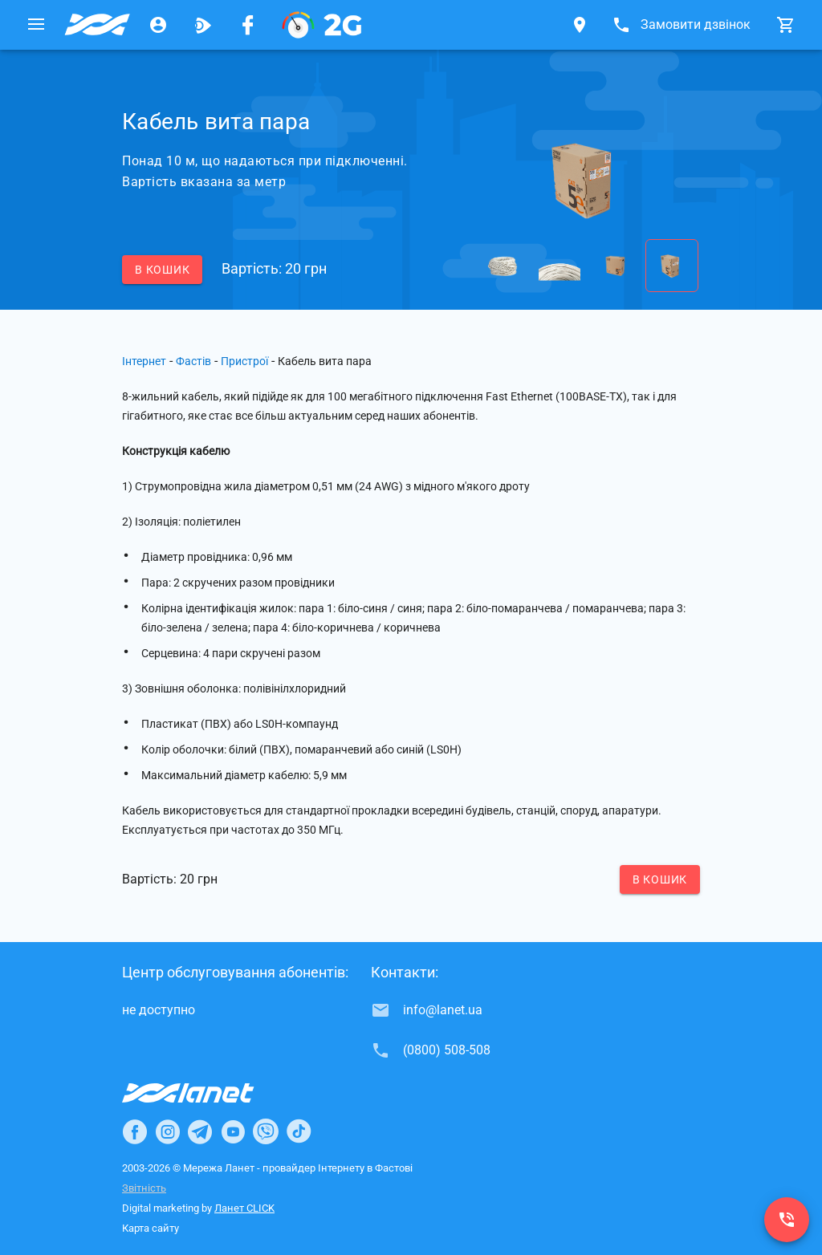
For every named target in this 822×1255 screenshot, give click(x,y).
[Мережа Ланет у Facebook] (248, 25)
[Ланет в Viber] (266, 1131)
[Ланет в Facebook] (135, 1131)
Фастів (193, 361)
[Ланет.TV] (203, 25)
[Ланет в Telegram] (200, 1131)
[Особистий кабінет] (158, 25)
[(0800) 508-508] (786, 1219)
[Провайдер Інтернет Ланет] (206, 1093)
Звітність (144, 1188)
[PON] (322, 25)
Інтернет (144, 361)
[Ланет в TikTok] (298, 1131)
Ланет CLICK (244, 1208)
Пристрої (244, 361)
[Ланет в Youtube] (233, 1131)
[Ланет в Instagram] (168, 1131)
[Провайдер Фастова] (97, 25)
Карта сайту (150, 1228)
